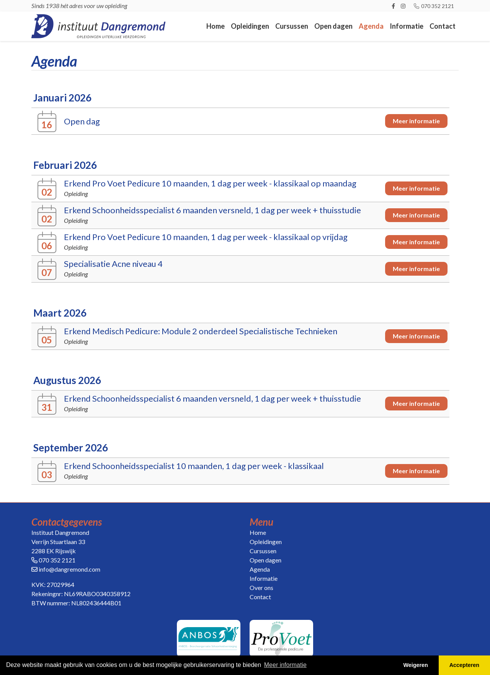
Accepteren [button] (464, 665)
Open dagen (333, 26)
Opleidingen (250, 26)
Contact (443, 26)
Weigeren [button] (415, 665)
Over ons (261, 587)
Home (215, 26)
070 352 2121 (433, 6)
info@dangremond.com (69, 569)
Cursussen (291, 26)
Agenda (371, 26)
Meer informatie (416, 120)
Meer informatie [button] (285, 665)
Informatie (406, 26)
